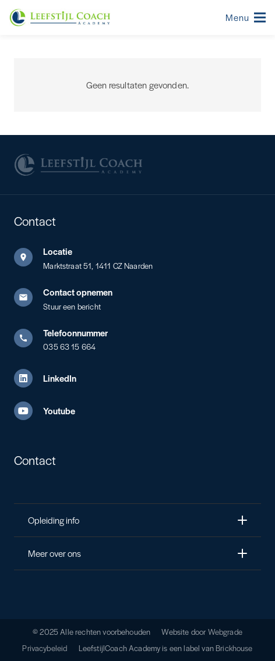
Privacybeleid (44, 647)
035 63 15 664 (69, 346)
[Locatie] (28, 257)
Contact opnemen (77, 292)
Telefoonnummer (75, 332)
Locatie (57, 251)
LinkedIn (59, 378)
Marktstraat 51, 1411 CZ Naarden (98, 265)
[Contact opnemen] (28, 297)
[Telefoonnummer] (28, 338)
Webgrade (225, 631)
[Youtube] (28, 410)
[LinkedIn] (28, 378)
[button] (245, 17)
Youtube (59, 410)
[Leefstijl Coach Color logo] (59, 17)
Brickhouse (234, 647)
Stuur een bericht (72, 306)
